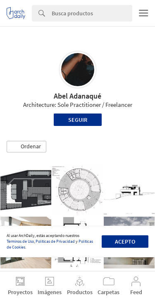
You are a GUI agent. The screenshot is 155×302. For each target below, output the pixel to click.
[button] (26, 146)
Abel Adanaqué (77, 96)
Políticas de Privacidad (55, 241)
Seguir (77, 119)
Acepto (125, 241)
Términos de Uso (20, 241)
